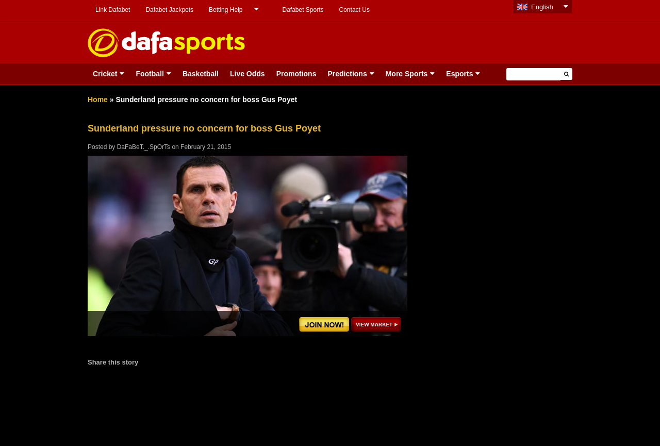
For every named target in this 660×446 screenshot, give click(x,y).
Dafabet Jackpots (169, 9)
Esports (459, 74)
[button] (566, 74)
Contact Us (354, 9)
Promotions (296, 74)
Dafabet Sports (302, 9)
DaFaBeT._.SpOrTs (143, 147)
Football (149, 74)
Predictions (347, 74)
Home (98, 99)
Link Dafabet (112, 9)
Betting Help (225, 9)
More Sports (407, 74)
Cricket (105, 74)
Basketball (201, 74)
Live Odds (247, 74)
